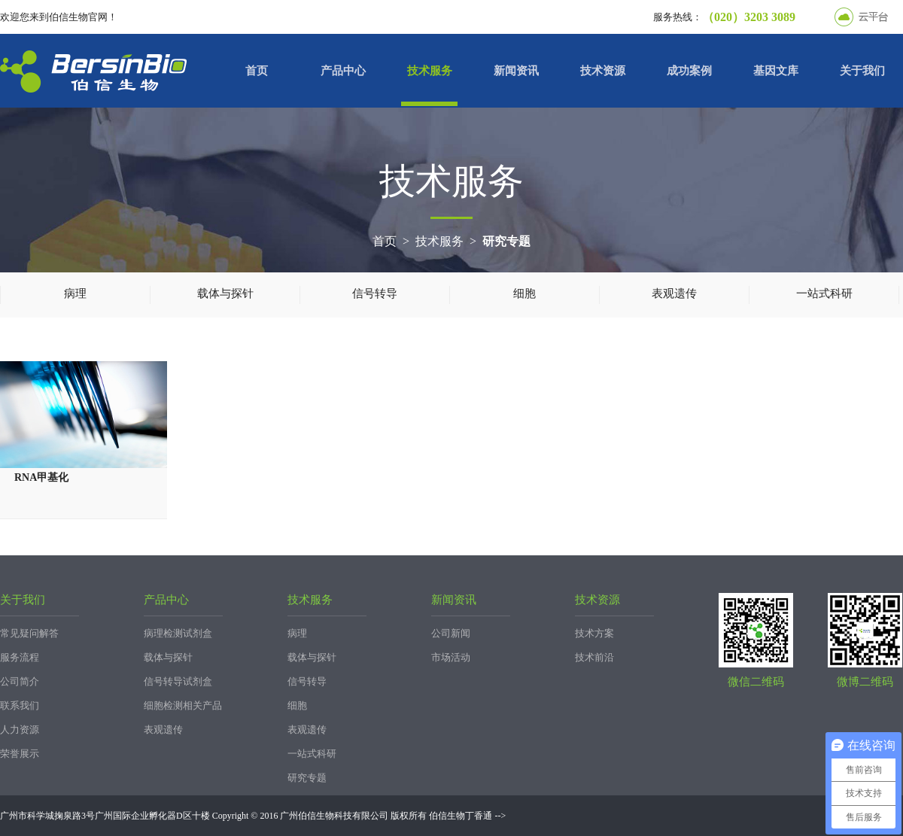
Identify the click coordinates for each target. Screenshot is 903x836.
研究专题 (506, 241)
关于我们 (862, 71)
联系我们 (19, 705)
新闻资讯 (516, 71)
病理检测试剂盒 (178, 633)
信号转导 (374, 293)
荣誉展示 (19, 753)
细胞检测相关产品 (183, 705)
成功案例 (689, 71)
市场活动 (450, 657)
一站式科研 (824, 293)
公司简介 (19, 681)
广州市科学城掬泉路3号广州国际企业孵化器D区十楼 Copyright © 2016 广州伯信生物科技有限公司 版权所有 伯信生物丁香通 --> (253, 815)
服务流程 (19, 657)
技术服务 (429, 71)
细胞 (524, 293)
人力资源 (19, 729)
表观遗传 (674, 293)
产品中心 (343, 71)
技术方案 (594, 633)
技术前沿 (594, 657)
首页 (256, 71)
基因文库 (775, 71)
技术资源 (602, 71)
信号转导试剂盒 (178, 681)
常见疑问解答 (29, 633)
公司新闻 (450, 633)
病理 (75, 293)
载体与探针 (225, 293)
